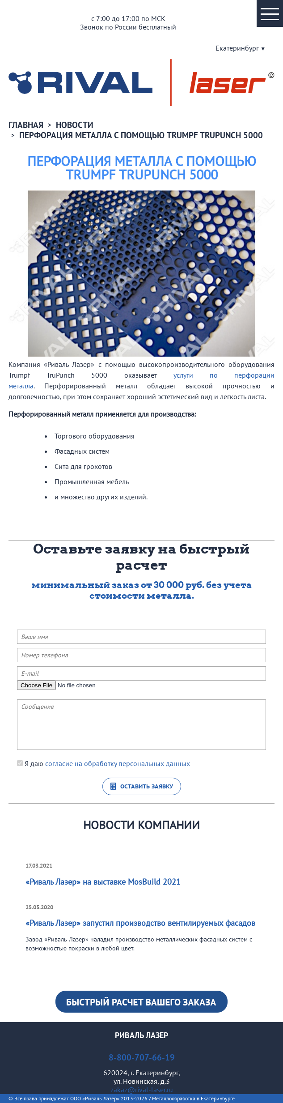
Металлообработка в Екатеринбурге (193, 1098)
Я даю (103, 763)
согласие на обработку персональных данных (117, 763)
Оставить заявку (146, 786)
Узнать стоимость (141, 1001)
